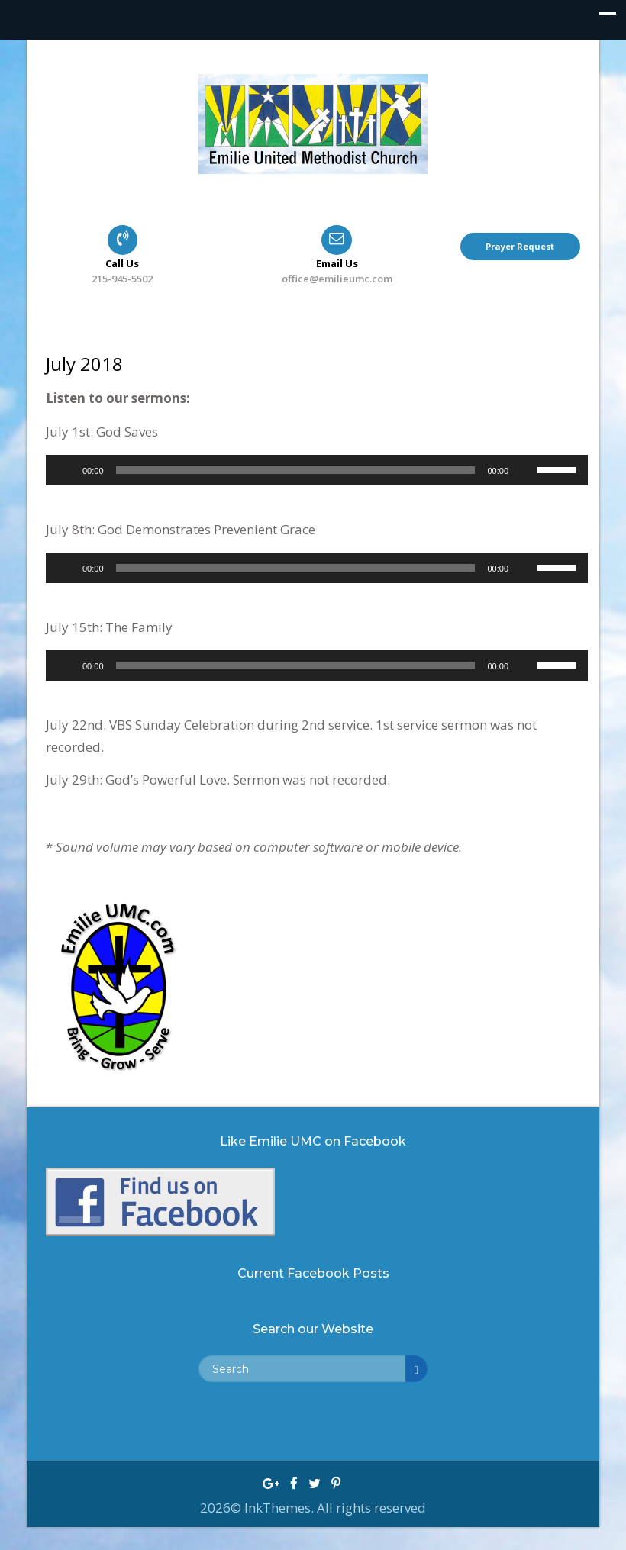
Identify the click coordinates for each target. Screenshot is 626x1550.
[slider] (296, 470)
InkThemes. (280, 1507)
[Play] (65, 470)
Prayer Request (520, 246)
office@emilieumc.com (337, 278)
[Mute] (525, 470)
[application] (317, 470)
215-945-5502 (122, 278)
